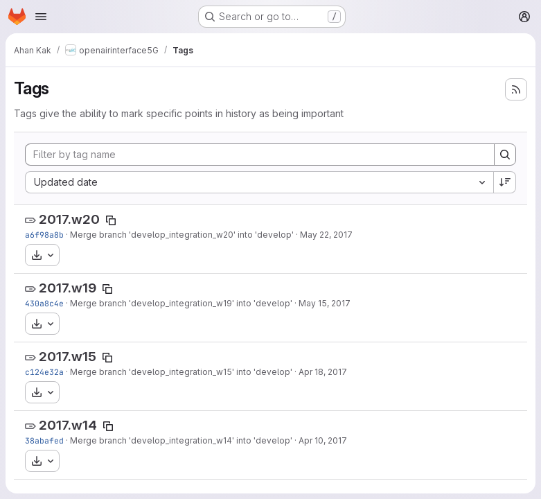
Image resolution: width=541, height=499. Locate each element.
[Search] (505, 154)
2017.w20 (69, 219)
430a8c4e (44, 303)
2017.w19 (67, 288)
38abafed (44, 440)
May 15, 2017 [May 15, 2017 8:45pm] (325, 303)
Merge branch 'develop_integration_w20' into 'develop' (182, 234)
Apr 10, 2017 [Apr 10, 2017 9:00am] (323, 440)
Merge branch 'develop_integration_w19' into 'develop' (181, 303)
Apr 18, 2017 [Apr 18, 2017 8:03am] (323, 372)
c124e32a (44, 372)
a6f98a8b (44, 234)
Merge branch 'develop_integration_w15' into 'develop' (181, 372)
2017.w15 (67, 357)
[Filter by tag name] (260, 154)
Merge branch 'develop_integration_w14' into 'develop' (181, 440)
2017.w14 (68, 425)
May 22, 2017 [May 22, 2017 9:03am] (326, 234)
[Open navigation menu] (41, 17)
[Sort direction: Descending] (505, 182)
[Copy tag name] (111, 220)
